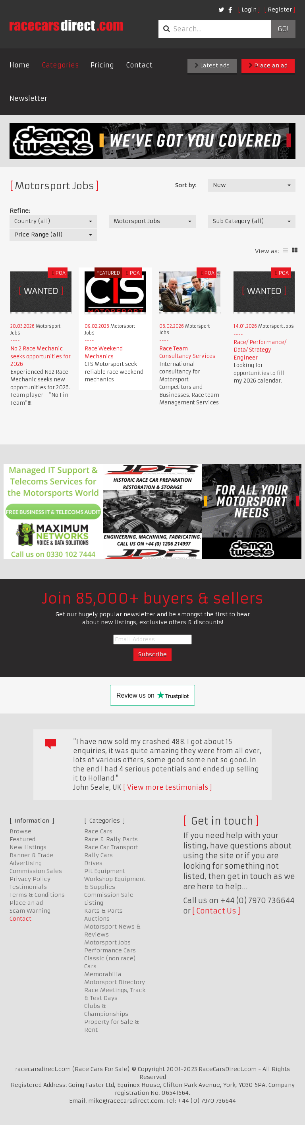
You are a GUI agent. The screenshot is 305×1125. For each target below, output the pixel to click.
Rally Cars (98, 855)
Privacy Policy (30, 879)
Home (20, 65)
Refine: (20, 210)
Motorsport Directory (114, 982)
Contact (139, 65)
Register (280, 9)
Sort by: (185, 185)
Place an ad (268, 65)
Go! (283, 29)
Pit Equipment (104, 871)
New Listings (28, 847)
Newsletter (28, 98)
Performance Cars (110, 950)
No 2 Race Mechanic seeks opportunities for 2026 (40, 356)
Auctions (97, 918)
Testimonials (28, 886)
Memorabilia (103, 974)
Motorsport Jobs (107, 942)
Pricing (102, 65)
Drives (93, 863)
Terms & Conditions (37, 894)
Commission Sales (36, 871)
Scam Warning (30, 910)
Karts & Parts (103, 910)
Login (249, 9)
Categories (60, 65)
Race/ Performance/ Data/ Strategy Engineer (260, 350)
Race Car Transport (111, 847)
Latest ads (212, 65)
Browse (20, 831)
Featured (22, 839)
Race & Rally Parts (111, 839)
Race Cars (98, 831)
